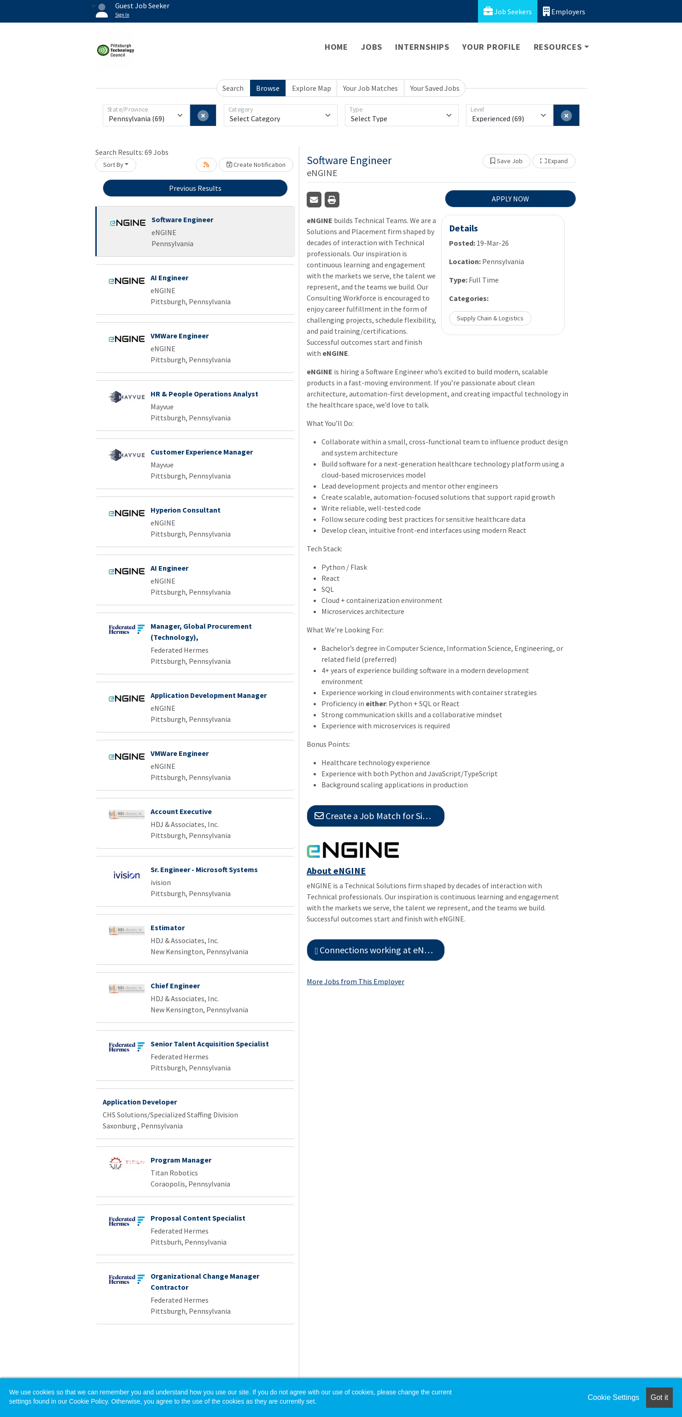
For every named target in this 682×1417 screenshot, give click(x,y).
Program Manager (181, 1159)
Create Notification (256, 164)
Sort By (113, 164)
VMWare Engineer (180, 335)
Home (336, 46)
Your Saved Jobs (435, 88)
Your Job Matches (370, 88)
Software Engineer (182, 219)
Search (233, 88)
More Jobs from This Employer (355, 981)
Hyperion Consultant (186, 509)
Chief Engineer (175, 985)
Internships (422, 46)
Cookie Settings (613, 1397)
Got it (659, 1397)
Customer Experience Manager (202, 451)
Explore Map (311, 88)
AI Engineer (169, 277)
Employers (564, 11)
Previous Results (195, 188)
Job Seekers (508, 11)
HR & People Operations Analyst (204, 393)
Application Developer (140, 1101)
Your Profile (491, 46)
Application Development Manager (209, 695)
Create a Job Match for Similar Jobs (380, 815)
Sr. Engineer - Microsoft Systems (204, 869)
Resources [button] (558, 46)
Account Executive (181, 811)
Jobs (371, 46)
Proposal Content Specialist (198, 1217)
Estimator (168, 927)
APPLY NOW (510, 198)
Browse (268, 88)
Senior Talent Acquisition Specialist (210, 1043)
